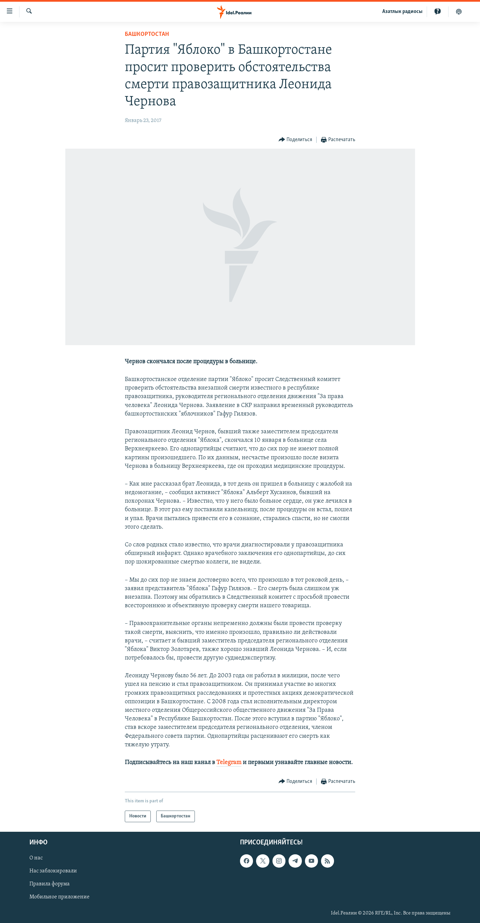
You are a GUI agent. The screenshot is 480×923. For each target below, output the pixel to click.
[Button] (295, 140)
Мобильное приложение (59, 897)
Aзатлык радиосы (402, 11)
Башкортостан (147, 34)
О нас (36, 858)
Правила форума (49, 884)
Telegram (228, 762)
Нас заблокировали (53, 871)
